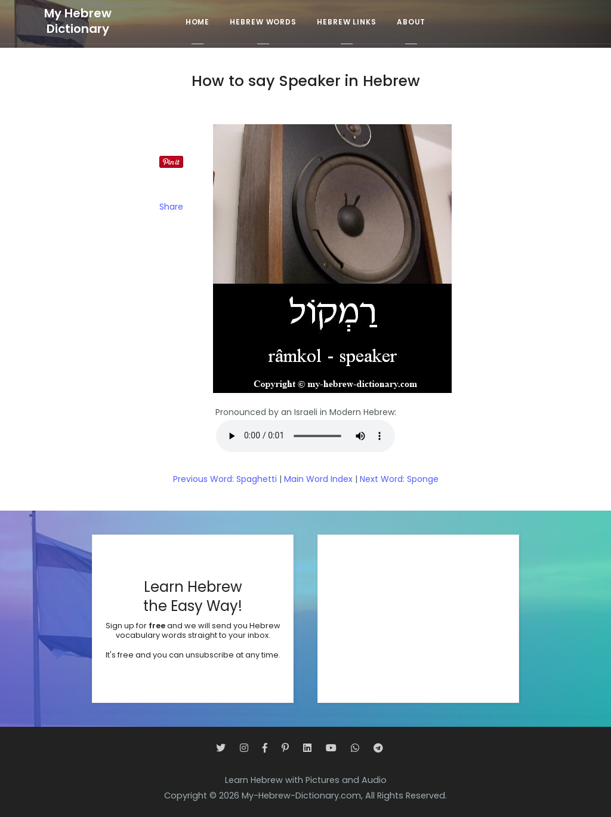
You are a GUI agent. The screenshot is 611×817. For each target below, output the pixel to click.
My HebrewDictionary (78, 21)
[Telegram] (378, 748)
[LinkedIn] (307, 748)
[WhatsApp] (355, 748)
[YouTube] (331, 748)
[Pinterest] (285, 748)
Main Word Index (318, 479)
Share (171, 207)
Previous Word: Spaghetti (225, 479)
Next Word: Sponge (399, 479)
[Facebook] (265, 748)
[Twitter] (221, 748)
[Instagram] (244, 748)
